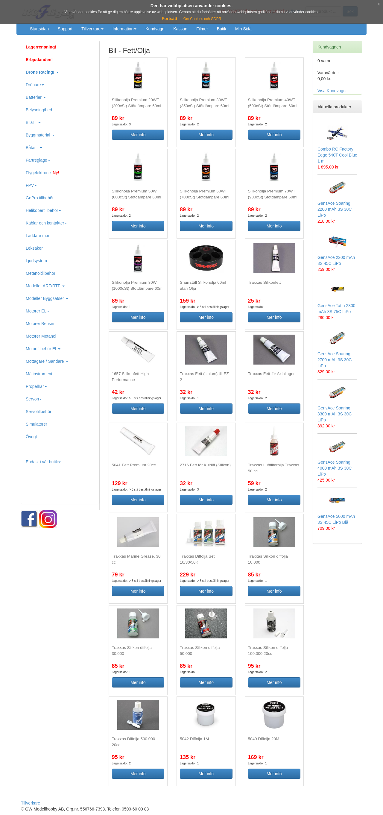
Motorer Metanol (41, 336)
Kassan (180, 28)
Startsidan (39, 28)
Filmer (202, 28)
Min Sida (243, 28)
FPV (31, 185)
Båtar (34, 147)
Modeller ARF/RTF (45, 285)
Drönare (35, 84)
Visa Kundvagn (331, 90)
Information (124, 28)
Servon (34, 399)
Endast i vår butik (43, 461)
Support (65, 28)
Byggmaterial (40, 135)
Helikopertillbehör (43, 210)
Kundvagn (154, 28)
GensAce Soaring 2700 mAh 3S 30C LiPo (334, 359)
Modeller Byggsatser (47, 298)
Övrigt (31, 436)
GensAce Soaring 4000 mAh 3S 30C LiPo (334, 468)
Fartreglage (38, 160)
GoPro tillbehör (40, 197)
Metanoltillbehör (40, 273)
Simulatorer (36, 424)
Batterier (36, 97)
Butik (221, 28)
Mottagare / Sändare (47, 361)
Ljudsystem (36, 260)
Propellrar (36, 386)
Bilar (33, 122)
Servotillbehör (38, 411)
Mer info (138, 134)
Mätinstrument (39, 373)
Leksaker (34, 248)
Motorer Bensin (40, 323)
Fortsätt (169, 18)
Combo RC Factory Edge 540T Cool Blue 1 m (337, 155)
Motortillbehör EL (43, 348)
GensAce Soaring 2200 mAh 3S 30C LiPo (334, 209)
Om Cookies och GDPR (202, 19)
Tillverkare (92, 28)
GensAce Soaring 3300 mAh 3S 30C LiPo (334, 414)
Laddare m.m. (38, 235)
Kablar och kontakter (46, 223)
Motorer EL (37, 311)
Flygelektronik (42, 172)
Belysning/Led (39, 109)
